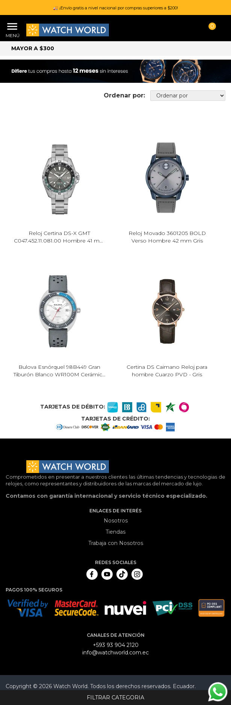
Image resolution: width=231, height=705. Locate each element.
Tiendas (115, 531)
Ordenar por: (124, 95)
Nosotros (116, 520)
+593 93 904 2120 (116, 645)
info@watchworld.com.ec (115, 652)
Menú (11, 35)
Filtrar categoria (115, 697)
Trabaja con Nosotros (115, 543)
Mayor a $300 (32, 48)
